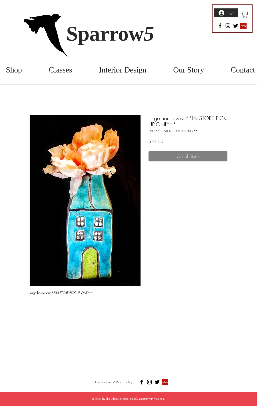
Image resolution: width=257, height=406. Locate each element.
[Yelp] (243, 26)
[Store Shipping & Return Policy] (112, 382)
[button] (245, 14)
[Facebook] (220, 26)
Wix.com (159, 399)
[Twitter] (236, 26)
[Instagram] (228, 26)
